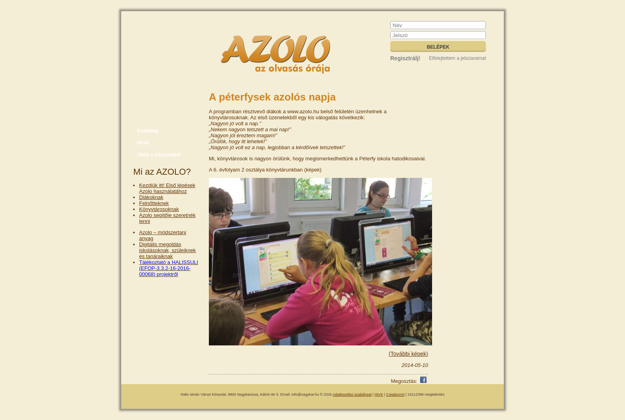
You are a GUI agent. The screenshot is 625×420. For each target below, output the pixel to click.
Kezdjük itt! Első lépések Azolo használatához (167, 188)
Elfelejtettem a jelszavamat (457, 58)
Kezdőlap (147, 131)
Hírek (143, 143)
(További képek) (408, 354)
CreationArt (395, 394)
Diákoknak (151, 197)
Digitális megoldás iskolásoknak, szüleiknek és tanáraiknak (167, 250)
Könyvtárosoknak (159, 209)
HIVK (379, 394)
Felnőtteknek (154, 203)
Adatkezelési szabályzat (352, 394)
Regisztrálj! (405, 58)
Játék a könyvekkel (159, 155)
